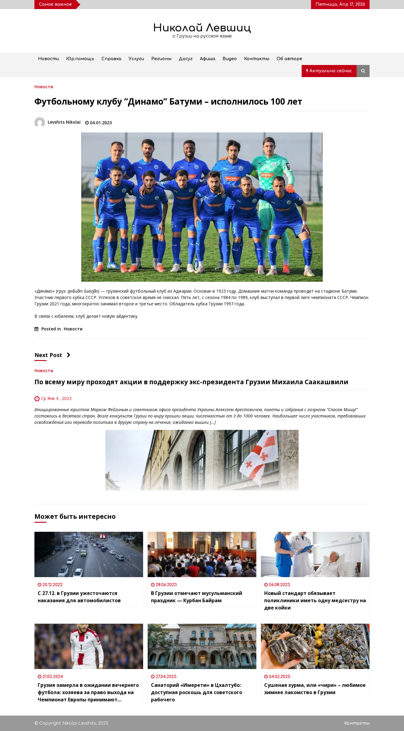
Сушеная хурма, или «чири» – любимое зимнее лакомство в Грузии (315, 689)
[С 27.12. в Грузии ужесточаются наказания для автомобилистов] (88, 554)
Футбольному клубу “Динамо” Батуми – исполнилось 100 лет (168, 101)
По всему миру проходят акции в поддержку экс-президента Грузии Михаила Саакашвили (191, 382)
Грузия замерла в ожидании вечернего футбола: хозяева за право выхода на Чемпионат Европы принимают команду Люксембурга (88, 692)
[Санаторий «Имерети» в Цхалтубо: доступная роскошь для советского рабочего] (202, 646)
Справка (111, 59)
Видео (230, 59)
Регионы (161, 59)
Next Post (52, 355)
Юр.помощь (80, 59)
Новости (48, 59)
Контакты (256, 59)
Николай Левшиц (202, 28)
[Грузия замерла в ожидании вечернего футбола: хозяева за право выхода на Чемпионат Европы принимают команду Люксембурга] (88, 646)
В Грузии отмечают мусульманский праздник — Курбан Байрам (196, 597)
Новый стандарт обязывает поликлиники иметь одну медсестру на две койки (315, 600)
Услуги (136, 59)
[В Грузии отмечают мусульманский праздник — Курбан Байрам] (202, 554)
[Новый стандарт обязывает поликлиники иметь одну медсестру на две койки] (315, 554)
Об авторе (289, 59)
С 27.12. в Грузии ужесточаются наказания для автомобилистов (79, 597)
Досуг (186, 59)
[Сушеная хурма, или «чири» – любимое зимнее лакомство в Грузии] (315, 646)
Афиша (207, 59)
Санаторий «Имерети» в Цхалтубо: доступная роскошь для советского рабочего (196, 692)
